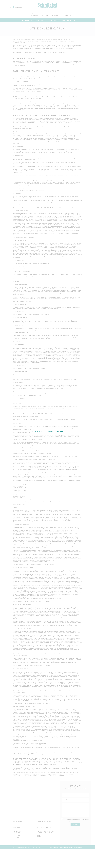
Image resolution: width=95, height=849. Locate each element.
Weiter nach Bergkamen (55, 431)
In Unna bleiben (37, 431)
